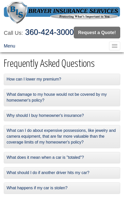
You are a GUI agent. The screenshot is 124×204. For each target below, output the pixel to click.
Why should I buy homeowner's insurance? (45, 115)
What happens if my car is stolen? (37, 188)
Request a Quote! (97, 32)
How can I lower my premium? (34, 79)
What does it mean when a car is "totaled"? (45, 157)
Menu (9, 46)
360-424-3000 (49, 32)
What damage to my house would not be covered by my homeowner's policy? (57, 97)
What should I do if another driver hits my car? (48, 172)
